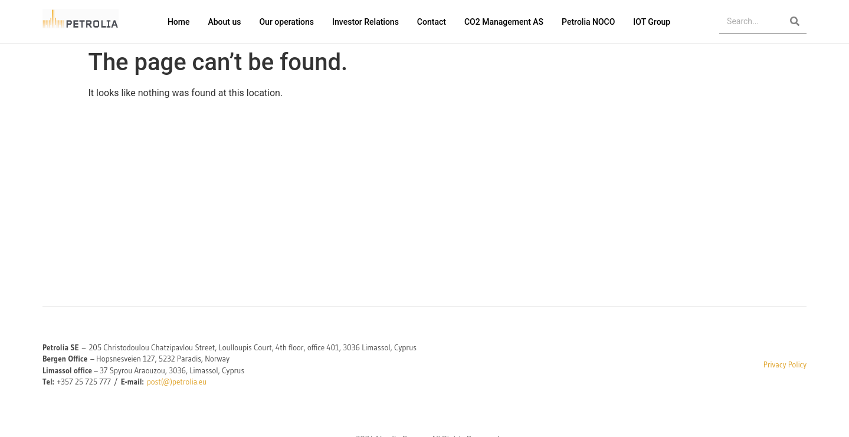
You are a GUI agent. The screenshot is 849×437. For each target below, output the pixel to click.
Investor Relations (365, 22)
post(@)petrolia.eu (176, 381)
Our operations (286, 22)
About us (224, 22)
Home (179, 22)
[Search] (795, 21)
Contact (431, 22)
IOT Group (651, 22)
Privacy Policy (785, 364)
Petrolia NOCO (588, 22)
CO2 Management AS (503, 22)
